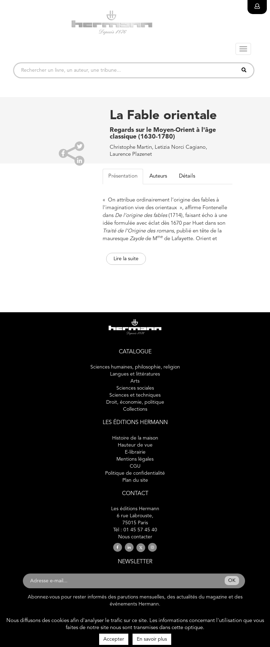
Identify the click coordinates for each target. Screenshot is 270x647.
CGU (135, 466)
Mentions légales (135, 459)
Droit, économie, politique (135, 402)
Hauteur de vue (135, 445)
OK (232, 580)
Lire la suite (126, 258)
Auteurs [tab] (158, 176)
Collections (135, 409)
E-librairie (135, 452)
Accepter (113, 639)
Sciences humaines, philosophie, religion (135, 367)
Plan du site (135, 480)
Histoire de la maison (135, 438)
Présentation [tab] (122, 176)
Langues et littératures (135, 374)
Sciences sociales (135, 388)
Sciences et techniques (135, 395)
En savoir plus (152, 639)
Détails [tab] (187, 176)
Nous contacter (135, 536)
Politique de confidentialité (135, 473)
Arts (135, 381)
